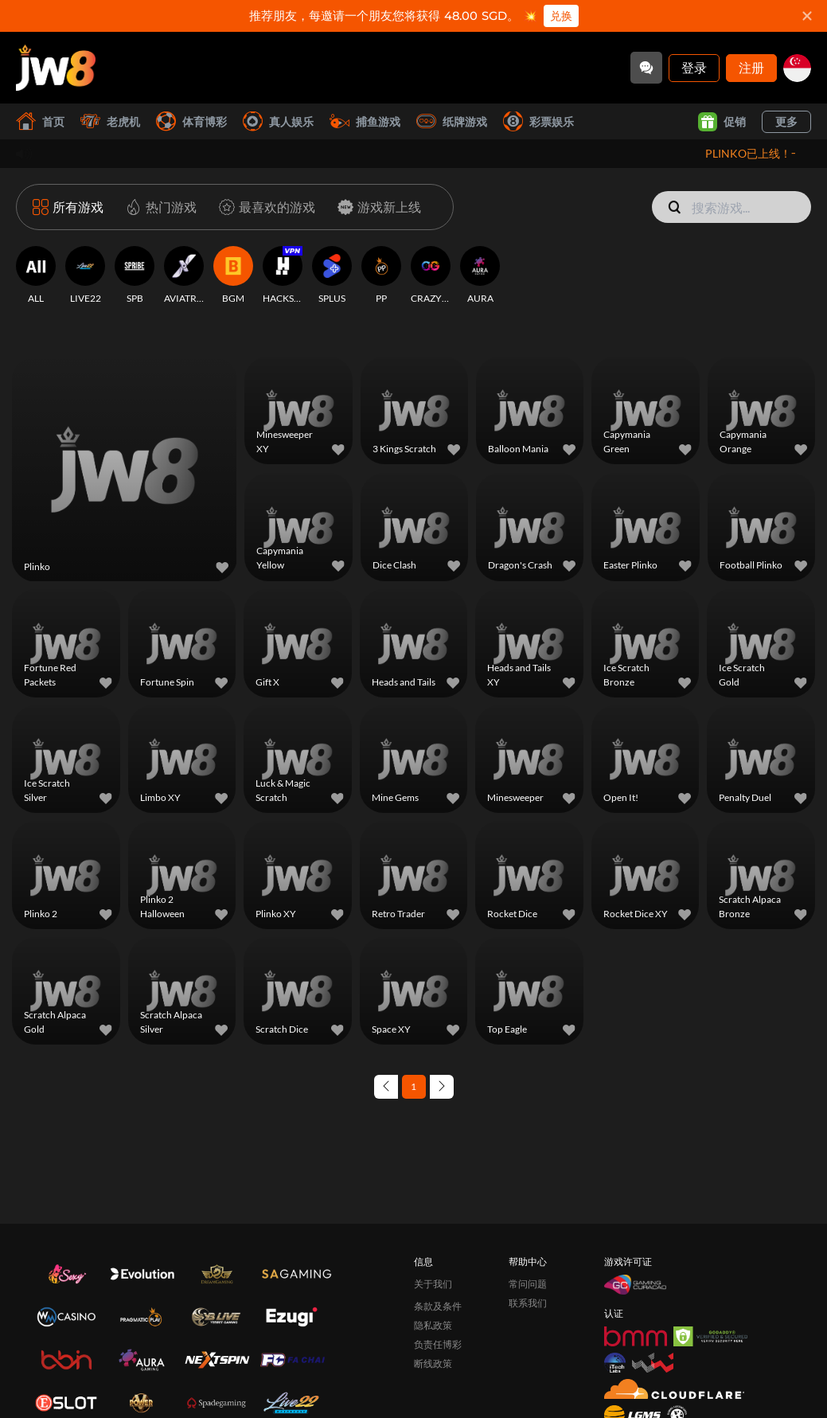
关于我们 (433, 1284)
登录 (694, 67)
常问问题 (528, 1284)
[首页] (56, 68)
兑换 (561, 16)
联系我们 (528, 1303)
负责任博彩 (438, 1344)
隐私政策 (433, 1325)
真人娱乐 (278, 121)
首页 (40, 121)
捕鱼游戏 (365, 121)
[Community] (646, 68)
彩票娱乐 (538, 121)
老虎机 (110, 121)
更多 (786, 121)
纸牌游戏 (451, 121)
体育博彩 (191, 121)
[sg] (797, 68)
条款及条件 (438, 1306)
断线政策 (433, 1363)
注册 (751, 67)
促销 (722, 121)
